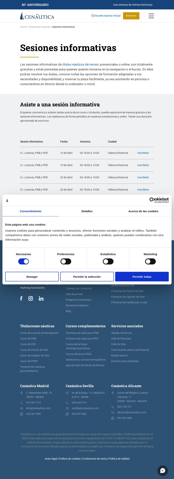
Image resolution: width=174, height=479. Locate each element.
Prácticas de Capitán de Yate (127, 296)
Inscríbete (143, 153)
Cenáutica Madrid (34, 386)
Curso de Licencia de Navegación (39, 333)
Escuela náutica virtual (105, 15)
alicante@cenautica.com (131, 412)
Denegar (32, 276)
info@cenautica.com (38, 408)
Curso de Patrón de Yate (34, 350)
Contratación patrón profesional (130, 350)
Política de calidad (118, 458)
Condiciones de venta (94, 458)
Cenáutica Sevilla (80, 386)
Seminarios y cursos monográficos (86, 359)
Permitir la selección (87, 276)
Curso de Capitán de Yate (34, 355)
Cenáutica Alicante (126, 386)
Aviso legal (51, 458)
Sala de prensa (74, 294)
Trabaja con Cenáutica (79, 288)
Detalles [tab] (87, 211)
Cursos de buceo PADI (78, 354)
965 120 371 (124, 406)
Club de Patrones (121, 338)
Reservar (131, 15)
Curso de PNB (28, 338)
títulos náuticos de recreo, (80, 64)
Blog (68, 311)
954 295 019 (79, 402)
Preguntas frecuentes (78, 299)
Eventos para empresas (125, 361)
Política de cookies (69, 458)
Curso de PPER (29, 361)
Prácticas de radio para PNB (82, 333)
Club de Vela (118, 344)
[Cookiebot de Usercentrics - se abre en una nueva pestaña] (152, 200)
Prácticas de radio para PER (82, 338)
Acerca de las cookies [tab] (143, 211)
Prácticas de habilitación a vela (129, 302)
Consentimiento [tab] (31, 211)
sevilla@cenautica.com (85, 408)
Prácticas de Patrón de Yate (127, 291)
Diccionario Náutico (77, 305)
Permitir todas (141, 276)
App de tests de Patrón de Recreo (85, 365)
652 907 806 (33, 414)
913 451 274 (33, 402)
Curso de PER (28, 344)
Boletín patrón (119, 355)
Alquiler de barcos (121, 333)
